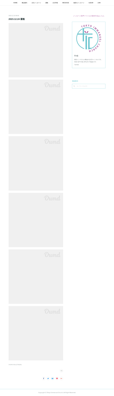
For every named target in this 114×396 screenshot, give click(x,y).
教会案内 (24, 3)
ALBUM (91, 3)
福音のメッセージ (78, 3)
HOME (15, 3)
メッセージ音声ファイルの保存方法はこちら (88, 16)
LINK (99, 3)
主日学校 (55, 3)
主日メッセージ (36, 3)
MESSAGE (65, 3)
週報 (46, 3)
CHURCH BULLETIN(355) (15, 364)
